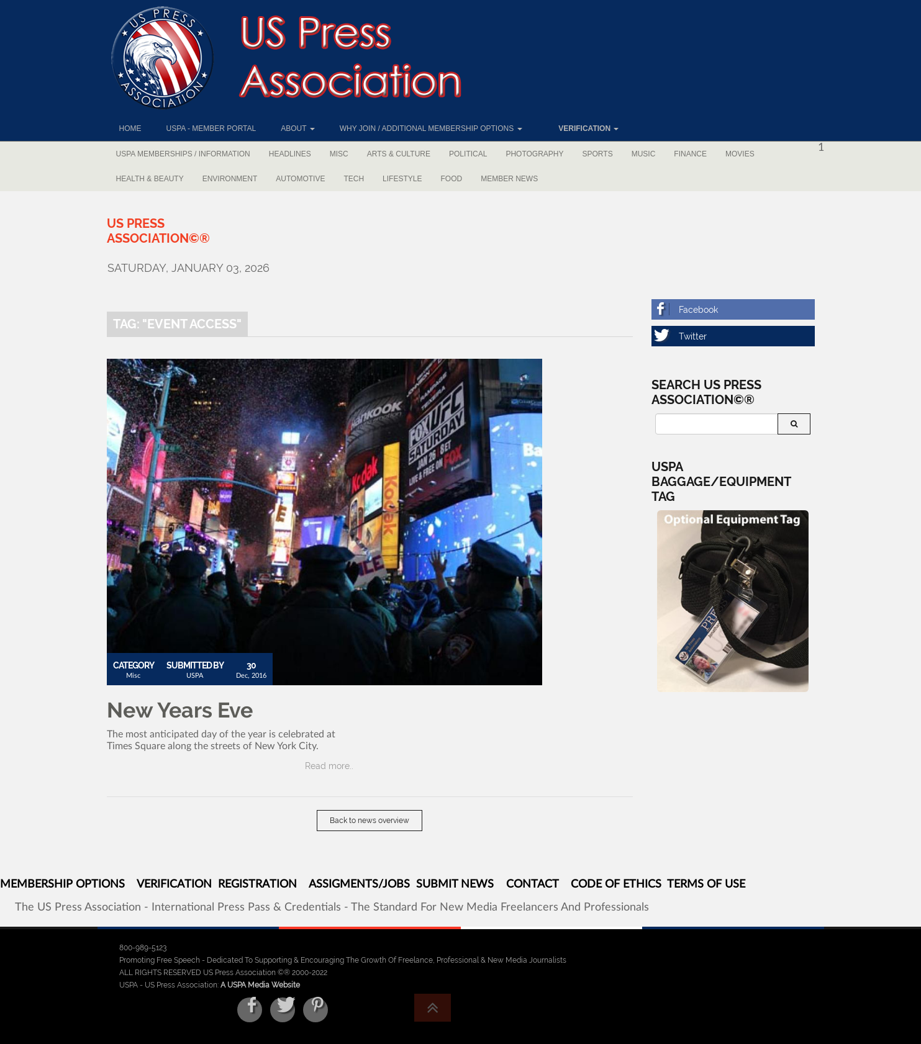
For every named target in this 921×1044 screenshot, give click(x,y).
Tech (353, 178)
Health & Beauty (150, 178)
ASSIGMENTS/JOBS (359, 884)
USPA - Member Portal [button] (211, 128)
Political (468, 154)
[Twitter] (733, 336)
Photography (534, 154)
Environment (230, 178)
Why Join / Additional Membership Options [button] (431, 128)
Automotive (300, 178)
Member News (509, 178)
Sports (598, 154)
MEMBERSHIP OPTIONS (62, 884)
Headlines (290, 154)
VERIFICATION (174, 884)
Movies (740, 154)
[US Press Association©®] (158, 231)
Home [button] (130, 128)
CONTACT (532, 884)
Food (451, 178)
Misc (339, 154)
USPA (194, 675)
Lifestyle (402, 178)
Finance (690, 154)
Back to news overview (369, 820)
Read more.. (329, 766)
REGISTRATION (257, 884)
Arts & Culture (398, 154)
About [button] (297, 128)
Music (644, 154)
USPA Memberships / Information (183, 154)
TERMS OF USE (706, 884)
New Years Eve (180, 710)
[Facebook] (733, 309)
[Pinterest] (315, 1009)
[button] (583, 128)
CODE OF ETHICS (616, 884)
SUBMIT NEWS (455, 884)
